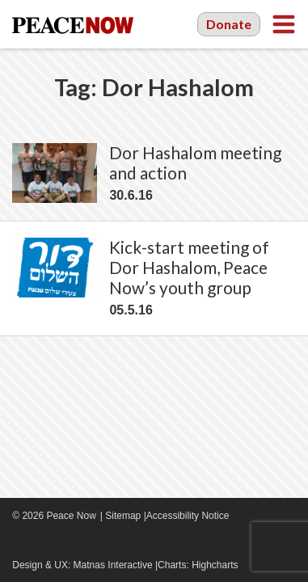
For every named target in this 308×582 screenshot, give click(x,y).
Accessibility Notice (188, 515)
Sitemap (123, 515)
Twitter (69, 542)
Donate (228, 24)
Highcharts (215, 565)
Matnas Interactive (113, 565)
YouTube (44, 542)
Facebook (20, 542)
